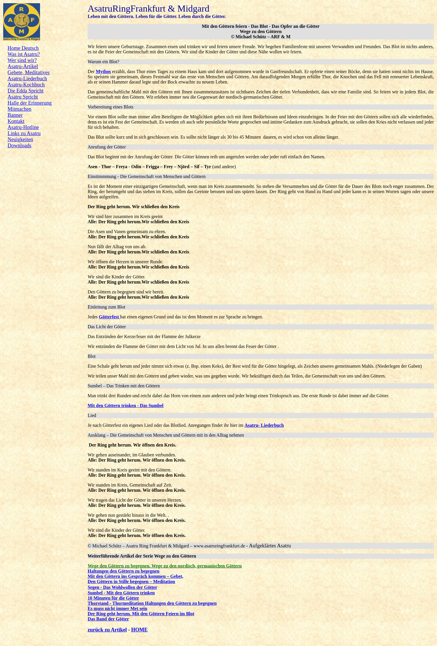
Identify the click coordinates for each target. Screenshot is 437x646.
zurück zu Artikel (107, 630)
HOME (139, 630)
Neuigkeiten (20, 139)
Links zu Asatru (24, 133)
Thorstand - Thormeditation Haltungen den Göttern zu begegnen (152, 603)
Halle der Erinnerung (30, 103)
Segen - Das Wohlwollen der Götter (122, 587)
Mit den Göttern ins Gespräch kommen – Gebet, (135, 576)
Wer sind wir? (22, 60)
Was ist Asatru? (24, 54)
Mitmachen (19, 109)
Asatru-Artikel (23, 66)
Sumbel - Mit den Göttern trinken (121, 592)
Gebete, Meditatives (29, 72)
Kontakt (16, 121)
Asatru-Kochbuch (26, 85)
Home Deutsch (23, 48)
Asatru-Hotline (23, 127)
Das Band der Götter (108, 618)
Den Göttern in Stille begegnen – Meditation (131, 581)
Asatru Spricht (23, 97)
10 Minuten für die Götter (113, 598)
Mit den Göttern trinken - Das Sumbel (125, 405)
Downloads (19, 145)
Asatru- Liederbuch (264, 425)
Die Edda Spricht (26, 91)
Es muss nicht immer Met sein (117, 608)
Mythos (103, 71)
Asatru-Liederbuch (27, 78)
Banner (15, 115)
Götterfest (109, 316)
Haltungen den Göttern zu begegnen (123, 571)
